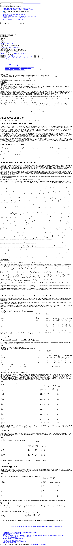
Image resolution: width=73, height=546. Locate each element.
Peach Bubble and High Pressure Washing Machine (14, 69)
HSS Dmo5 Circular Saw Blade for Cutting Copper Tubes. (13, 538)
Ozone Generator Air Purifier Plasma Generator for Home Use (16, 57)
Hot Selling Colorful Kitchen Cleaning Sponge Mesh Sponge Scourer (18, 68)
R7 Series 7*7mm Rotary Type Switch (10, 537)
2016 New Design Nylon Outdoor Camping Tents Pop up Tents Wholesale (16, 8)
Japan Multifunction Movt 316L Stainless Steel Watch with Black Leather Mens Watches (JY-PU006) (29, 526)
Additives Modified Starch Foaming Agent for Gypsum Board (14, 14)
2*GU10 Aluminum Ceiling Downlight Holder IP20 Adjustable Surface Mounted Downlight (20, 532)
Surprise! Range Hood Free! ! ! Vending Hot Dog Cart (15, 60)
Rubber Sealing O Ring (7, 18)
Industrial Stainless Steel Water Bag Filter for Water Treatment (14, 541)
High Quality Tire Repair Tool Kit (6, 43)
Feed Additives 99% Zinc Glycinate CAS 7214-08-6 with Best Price (17, 59)
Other (4, 12)
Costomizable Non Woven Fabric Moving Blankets (12, 533)
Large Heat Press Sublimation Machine (55, 526)
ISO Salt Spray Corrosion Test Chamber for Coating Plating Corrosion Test (16, 17)
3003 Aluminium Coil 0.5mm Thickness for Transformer (10, 47)
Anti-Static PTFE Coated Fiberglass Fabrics (8, 0)
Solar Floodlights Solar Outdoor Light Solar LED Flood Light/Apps (16, 11)
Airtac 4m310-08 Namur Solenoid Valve (12, 62)
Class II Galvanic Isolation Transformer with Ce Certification (14, 19)
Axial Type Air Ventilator (7, 15)
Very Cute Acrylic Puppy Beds (11, 55)
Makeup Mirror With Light (10, 61)
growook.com (5, 20)
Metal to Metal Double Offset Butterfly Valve (38, 544)
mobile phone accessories (7, 534)
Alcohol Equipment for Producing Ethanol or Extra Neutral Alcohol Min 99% (19, 63)
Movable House (3, 1)
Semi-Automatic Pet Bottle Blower (9, 542)
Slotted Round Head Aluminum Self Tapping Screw (12, 540)
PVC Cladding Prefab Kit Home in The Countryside (15, 70)
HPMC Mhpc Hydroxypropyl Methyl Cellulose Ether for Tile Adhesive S (13, 53)
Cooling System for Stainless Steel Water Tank (31, 3)
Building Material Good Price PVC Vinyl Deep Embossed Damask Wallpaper (19, 56)
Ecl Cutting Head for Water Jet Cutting (12, 58)
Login (22, 3)
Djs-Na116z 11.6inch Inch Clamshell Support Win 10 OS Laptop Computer (19, 66)
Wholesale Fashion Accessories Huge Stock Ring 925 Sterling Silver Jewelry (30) (18, 536)
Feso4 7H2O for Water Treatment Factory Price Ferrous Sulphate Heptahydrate (19, 67)
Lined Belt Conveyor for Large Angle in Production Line (10, 6)
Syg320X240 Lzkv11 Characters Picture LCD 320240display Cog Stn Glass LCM (18, 9)
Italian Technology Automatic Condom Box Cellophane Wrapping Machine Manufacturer (19, 16)
